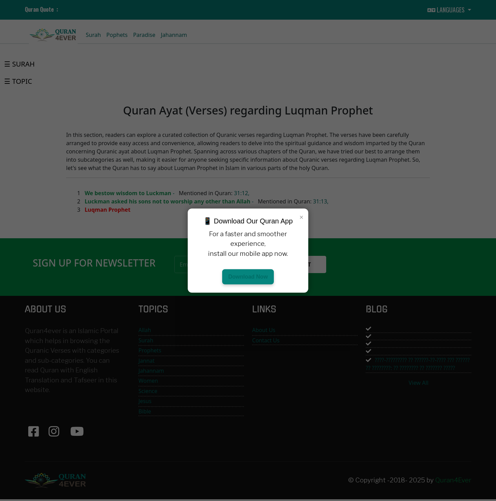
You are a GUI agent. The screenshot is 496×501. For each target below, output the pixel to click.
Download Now (248, 277)
